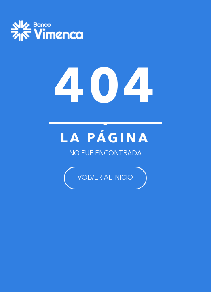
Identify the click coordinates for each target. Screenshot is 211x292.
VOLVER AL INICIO (105, 178)
